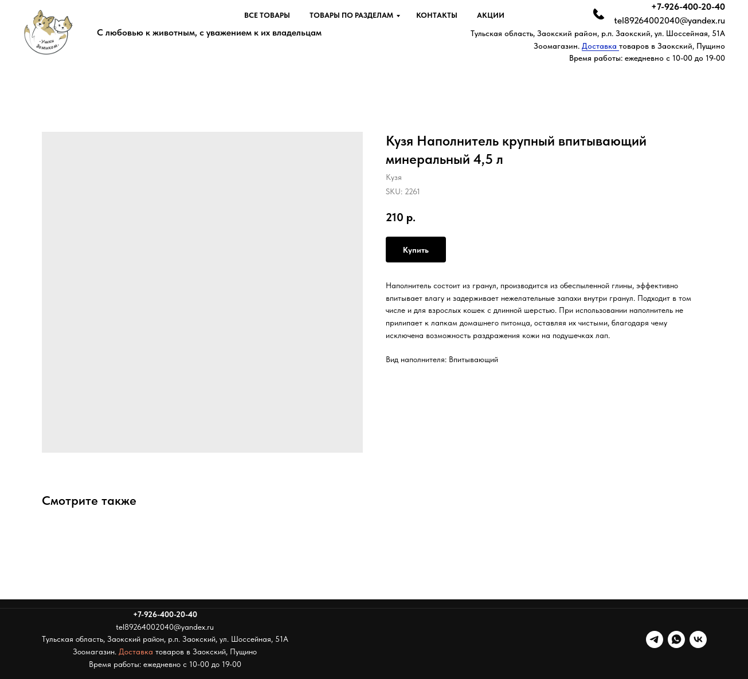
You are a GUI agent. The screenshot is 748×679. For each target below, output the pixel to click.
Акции (490, 15)
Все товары (267, 15)
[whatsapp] (676, 639)
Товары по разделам (351, 15)
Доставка (600, 45)
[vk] (698, 639)
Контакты (436, 15)
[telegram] (654, 639)
